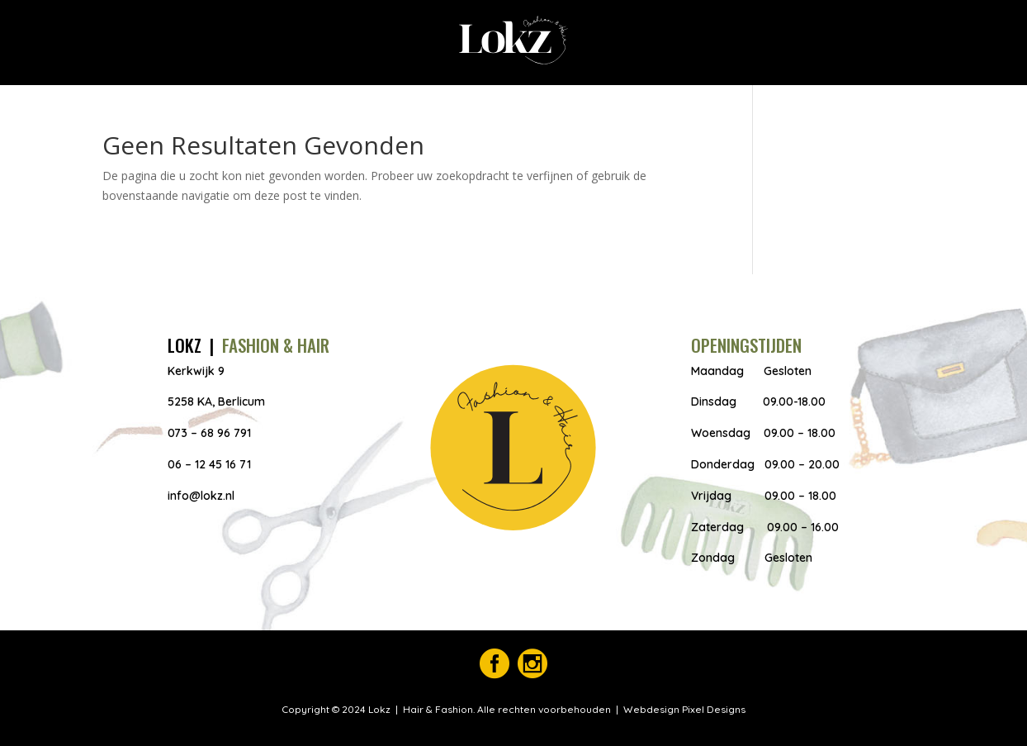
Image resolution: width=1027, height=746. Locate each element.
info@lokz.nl (201, 495)
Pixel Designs (712, 709)
